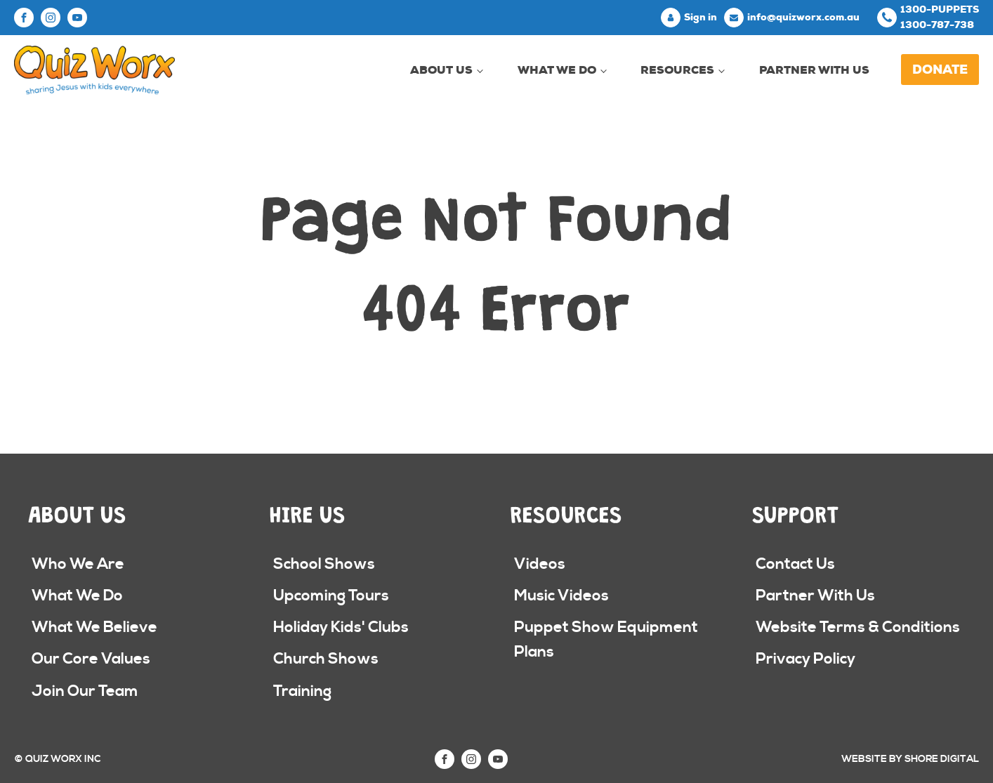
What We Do (557, 69)
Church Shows (326, 659)
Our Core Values (91, 659)
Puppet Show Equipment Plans (606, 640)
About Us (441, 69)
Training (302, 691)
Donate (940, 69)
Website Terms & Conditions (858, 627)
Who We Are (78, 564)
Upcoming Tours (331, 595)
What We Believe (94, 627)
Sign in (700, 17)
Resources (677, 69)
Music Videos (561, 595)
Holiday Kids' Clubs (341, 627)
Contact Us (795, 564)
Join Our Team (85, 691)
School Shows (324, 564)
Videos (539, 564)
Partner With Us (814, 69)
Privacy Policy (805, 659)
